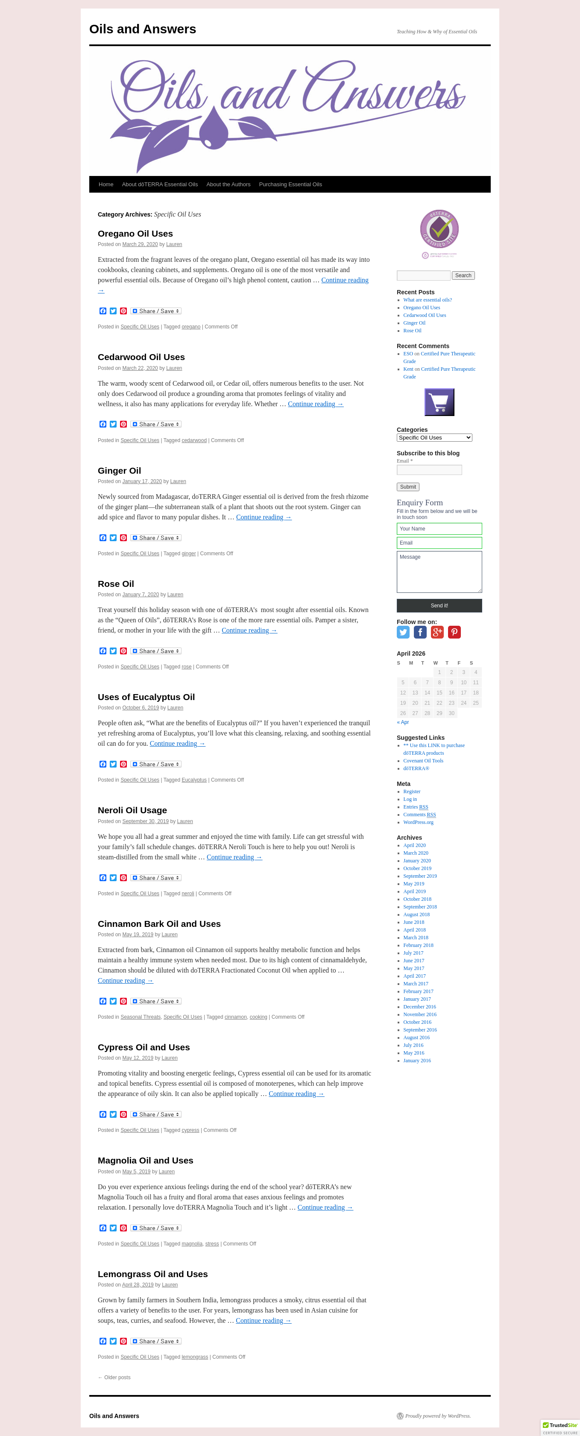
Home (106, 184)
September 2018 (420, 907)
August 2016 (417, 1037)
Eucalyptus (194, 780)
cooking (258, 1017)
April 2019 (415, 891)
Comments (420, 815)
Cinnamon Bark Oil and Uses (159, 924)
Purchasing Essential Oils (290, 184)
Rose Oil (116, 584)
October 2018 (418, 899)
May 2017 (414, 968)
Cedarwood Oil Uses (141, 357)
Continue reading (316, 403)
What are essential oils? (428, 300)
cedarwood (194, 440)
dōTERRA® (416, 768)
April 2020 (415, 845)
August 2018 (417, 914)
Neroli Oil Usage (132, 810)
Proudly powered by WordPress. (438, 1416)
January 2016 (417, 1061)
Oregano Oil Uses (135, 233)
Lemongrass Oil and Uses (153, 1274)
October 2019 (418, 868)
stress (212, 1244)
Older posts (114, 1377)
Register (412, 791)
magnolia (192, 1244)
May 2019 (414, 884)
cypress (190, 1130)
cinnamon (236, 1017)
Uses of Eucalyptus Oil (146, 697)
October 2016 (418, 1022)
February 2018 (419, 945)
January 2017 (417, 999)
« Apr (403, 722)
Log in (410, 799)
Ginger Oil (119, 470)
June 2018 (414, 922)
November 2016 (420, 1014)
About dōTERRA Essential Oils (160, 184)
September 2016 (420, 1030)
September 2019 (420, 876)
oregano (191, 327)
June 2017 (414, 961)
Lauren (174, 244)
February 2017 (419, 991)
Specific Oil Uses (139, 327)
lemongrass (195, 1357)
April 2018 (415, 930)
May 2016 (414, 1053)
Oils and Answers (142, 29)
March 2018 (416, 938)
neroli (188, 894)
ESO (408, 354)
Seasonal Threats (140, 1017)
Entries (416, 807)
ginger (189, 554)
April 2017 (415, 976)
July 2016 (414, 1045)
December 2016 (420, 1007)
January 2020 (417, 861)
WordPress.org (419, 822)
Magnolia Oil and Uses (145, 1160)
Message (439, 572)
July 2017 (414, 953)
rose (186, 667)
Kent (408, 369)
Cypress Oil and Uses (144, 1047)
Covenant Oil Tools (424, 761)
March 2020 (416, 853)
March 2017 (416, 984)
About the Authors (228, 184)
